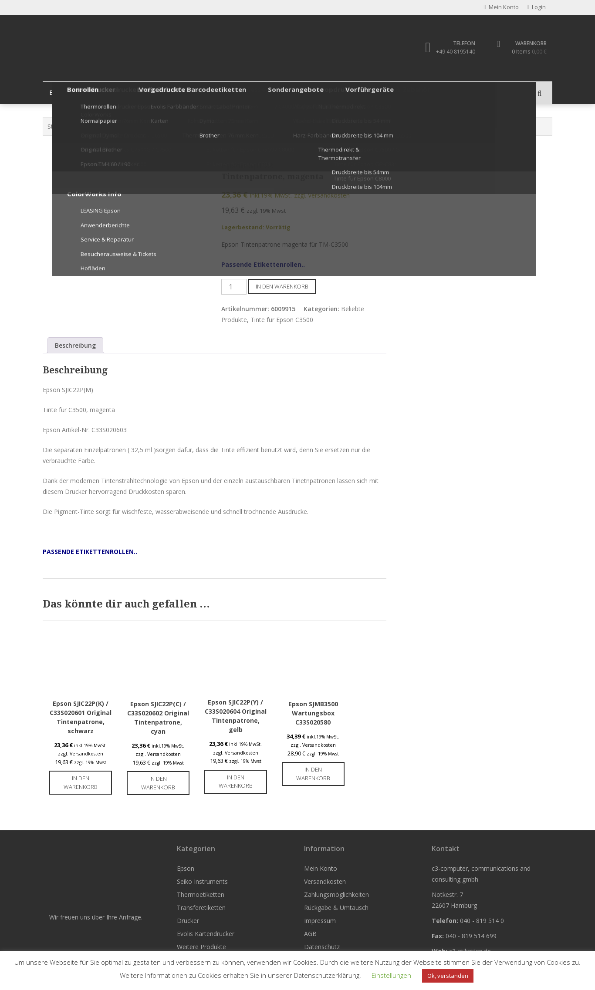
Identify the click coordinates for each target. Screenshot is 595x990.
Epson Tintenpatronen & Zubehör (150, 127)
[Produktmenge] (234, 287)
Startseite (60, 127)
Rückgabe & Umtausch (336, 908)
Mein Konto (320, 869)
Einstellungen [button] (391, 975)
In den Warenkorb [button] (81, 783)
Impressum (320, 921)
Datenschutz (322, 947)
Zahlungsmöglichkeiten (336, 895)
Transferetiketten (244, 93)
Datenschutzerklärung (326, 975)
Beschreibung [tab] (75, 346)
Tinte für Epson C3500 (235, 127)
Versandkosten (325, 882)
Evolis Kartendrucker (354, 93)
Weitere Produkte (425, 93)
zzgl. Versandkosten (322, 196)
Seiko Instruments (111, 93)
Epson (60, 93)
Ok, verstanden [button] (447, 976)
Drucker (297, 93)
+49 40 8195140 (451, 52)
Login (534, 7)
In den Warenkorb (282, 287)
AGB (310, 934)
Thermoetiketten (178, 93)
